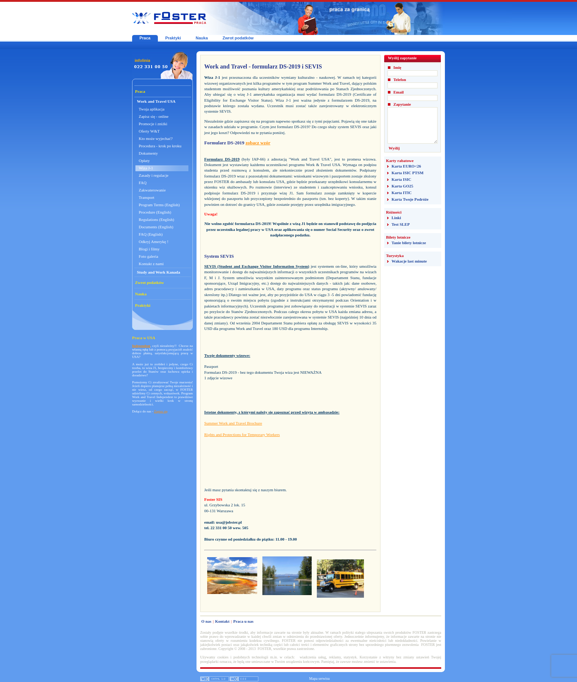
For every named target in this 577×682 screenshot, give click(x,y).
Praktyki (173, 38)
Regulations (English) (156, 219)
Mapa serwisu (319, 678)
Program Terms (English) (159, 205)
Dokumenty (148, 153)
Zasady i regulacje (154, 175)
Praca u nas (243, 621)
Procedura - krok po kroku (160, 146)
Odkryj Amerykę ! (154, 241)
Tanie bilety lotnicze (409, 242)
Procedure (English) (155, 212)
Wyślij (394, 148)
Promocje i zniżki (153, 124)
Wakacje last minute (409, 261)
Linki (396, 217)
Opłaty (144, 160)
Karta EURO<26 (406, 166)
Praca (145, 38)
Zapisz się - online (154, 116)
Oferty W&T (149, 131)
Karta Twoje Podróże (410, 199)
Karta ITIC (402, 192)
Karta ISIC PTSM (408, 172)
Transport (146, 197)
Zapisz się (161, 411)
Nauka (202, 38)
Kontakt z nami (151, 263)
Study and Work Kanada (158, 272)
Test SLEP (401, 224)
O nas (206, 621)
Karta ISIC (401, 179)
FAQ (142, 182)
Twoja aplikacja (151, 109)
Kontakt (222, 621)
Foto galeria (148, 256)
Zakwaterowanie (152, 190)
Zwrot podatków (238, 38)
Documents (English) (156, 227)
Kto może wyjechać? (156, 138)
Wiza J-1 (146, 168)
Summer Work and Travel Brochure (233, 423)
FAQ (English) (151, 234)
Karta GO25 (402, 186)
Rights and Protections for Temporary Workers (242, 434)
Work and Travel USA (156, 101)
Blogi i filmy (149, 249)
